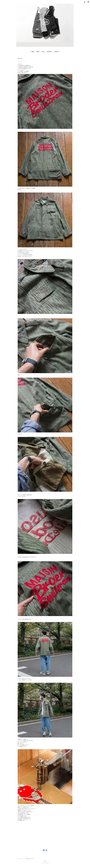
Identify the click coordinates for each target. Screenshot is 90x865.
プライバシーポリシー (20, 858)
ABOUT (38, 51)
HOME (32, 51)
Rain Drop (20, 58)
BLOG (43, 51)
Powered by (45, 862)
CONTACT (56, 51)
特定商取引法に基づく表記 (30, 858)
